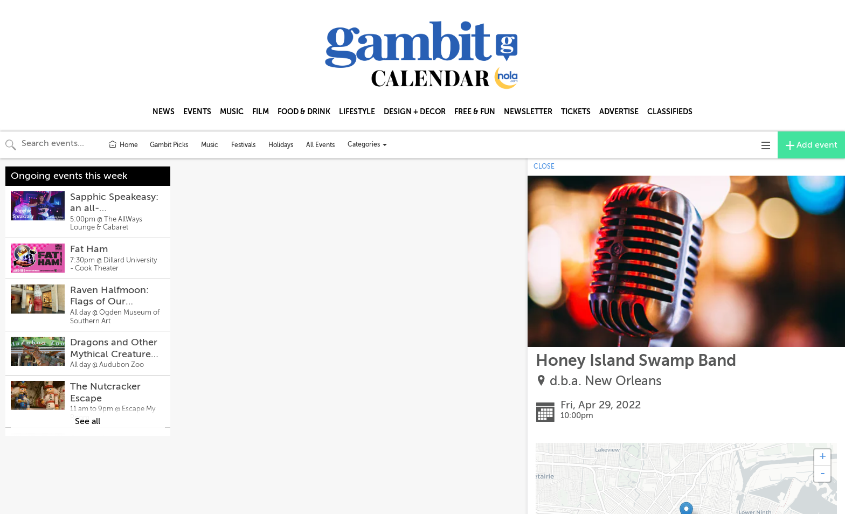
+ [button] (822, 457)
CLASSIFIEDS (669, 111)
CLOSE (544, 166)
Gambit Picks (169, 145)
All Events (320, 145)
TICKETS (576, 111)
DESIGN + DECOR (415, 111)
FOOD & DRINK (304, 111)
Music (209, 145)
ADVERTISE (619, 111)
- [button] (822, 474)
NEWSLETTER (528, 111)
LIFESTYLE (357, 111)
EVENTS (197, 111)
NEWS (164, 111)
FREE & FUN (474, 111)
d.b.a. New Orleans (606, 381)
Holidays (280, 145)
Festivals (243, 145)
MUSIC (232, 111)
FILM (260, 111)
